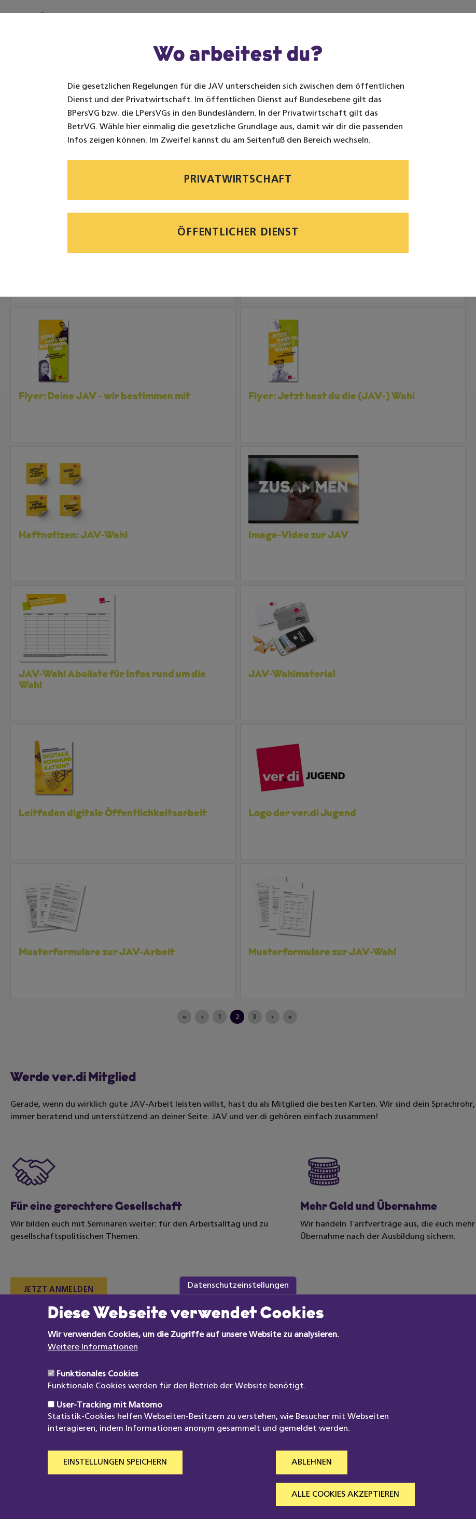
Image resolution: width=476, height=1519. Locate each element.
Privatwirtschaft (238, 180)
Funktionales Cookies (97, 1394)
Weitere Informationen (93, 1366)
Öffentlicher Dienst (238, 233)
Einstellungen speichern (115, 1482)
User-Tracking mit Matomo (109, 1424)
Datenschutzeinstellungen (238, 1305)
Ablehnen (311, 1482)
